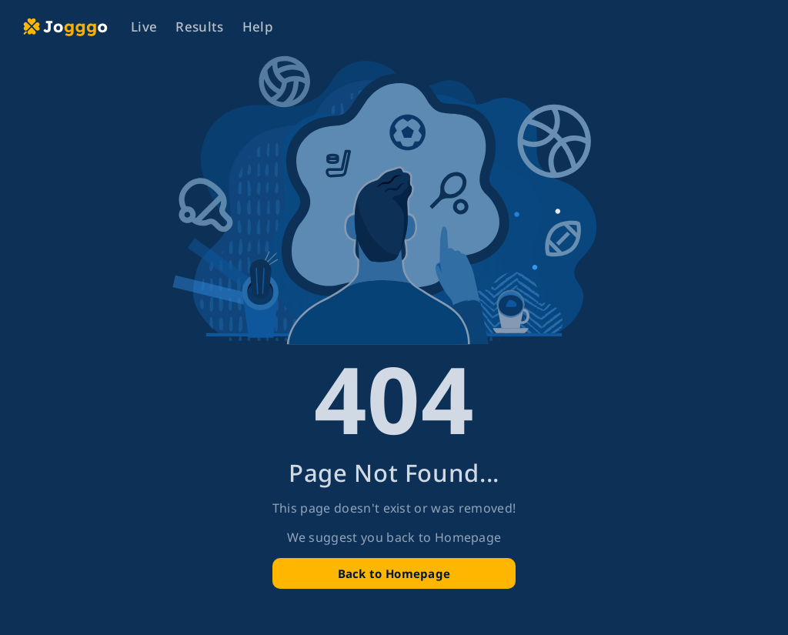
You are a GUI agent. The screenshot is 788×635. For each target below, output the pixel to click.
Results (199, 26)
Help (257, 26)
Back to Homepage (394, 573)
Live (144, 26)
